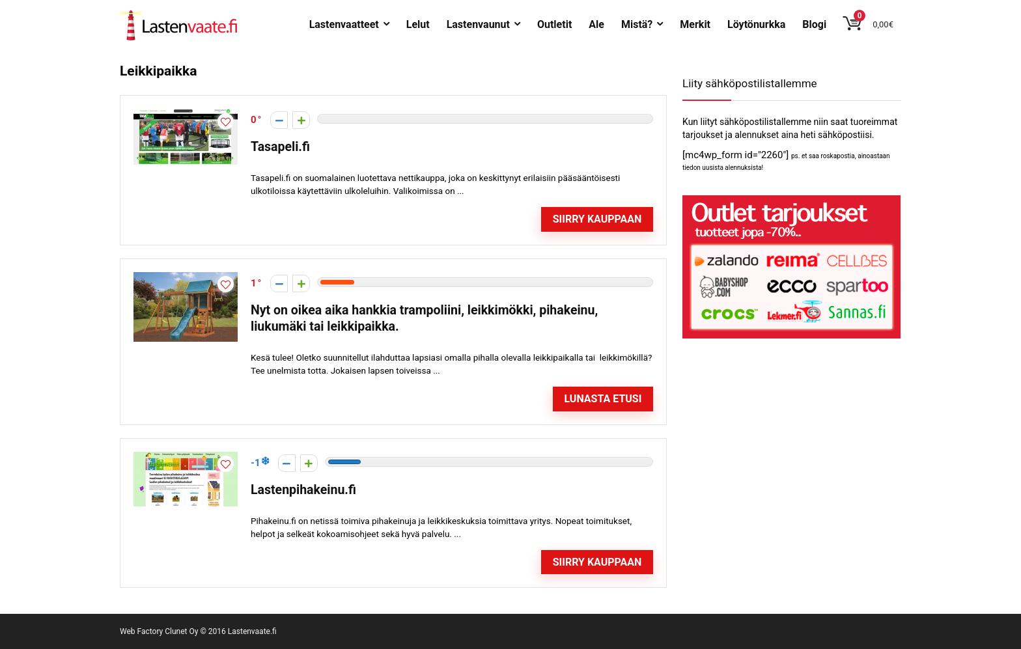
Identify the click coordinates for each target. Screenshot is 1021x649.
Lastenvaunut (478, 24)
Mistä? (636, 24)
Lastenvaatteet (344, 24)
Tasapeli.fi (280, 146)
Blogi (814, 24)
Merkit (695, 24)
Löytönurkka (756, 24)
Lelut (418, 24)
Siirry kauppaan (597, 219)
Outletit (554, 24)
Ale (596, 24)
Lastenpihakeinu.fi (303, 489)
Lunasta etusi (602, 399)
